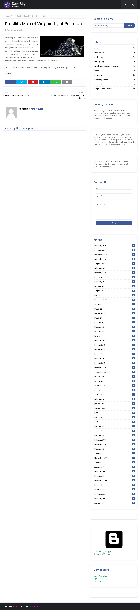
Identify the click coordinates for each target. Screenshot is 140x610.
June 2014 (114, 413)
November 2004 (114, 480)
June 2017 (114, 354)
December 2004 (114, 476)
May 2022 (114, 309)
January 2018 (114, 345)
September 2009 (114, 453)
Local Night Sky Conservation (114, 66)
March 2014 (114, 426)
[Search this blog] (109, 25)
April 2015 (114, 394)
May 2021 (114, 318)
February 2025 (114, 268)
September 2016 (114, 372)
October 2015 (114, 385)
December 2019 (114, 327)
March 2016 (114, 376)
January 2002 (114, 494)
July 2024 (114, 277)
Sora (15, 606)
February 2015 (114, 399)
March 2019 (114, 331)
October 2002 (114, 489)
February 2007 (114, 471)
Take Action (114, 84)
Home (7, 16)
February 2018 (114, 340)
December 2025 (114, 254)
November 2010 (114, 444)
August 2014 (114, 408)
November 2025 (114, 259)
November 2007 (114, 458)
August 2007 (114, 467)
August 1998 (114, 503)
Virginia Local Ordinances (114, 88)
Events (114, 48)
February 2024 (114, 281)
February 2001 (114, 498)
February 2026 (114, 245)
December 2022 (114, 300)
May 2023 (114, 295)
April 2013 (114, 431)
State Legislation (114, 79)
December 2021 (114, 313)
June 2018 (114, 336)
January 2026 (114, 250)
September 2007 (114, 462)
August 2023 (114, 291)
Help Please (114, 52)
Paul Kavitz (11, 30)
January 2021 (114, 322)
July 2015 (114, 390)
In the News (114, 57)
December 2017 (114, 349)
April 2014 (114, 422)
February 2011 (114, 440)
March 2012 (114, 435)
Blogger (35, 606)
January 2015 (114, 403)
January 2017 (114, 363)
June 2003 (114, 485)
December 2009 (114, 449)
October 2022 (114, 304)
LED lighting (114, 61)
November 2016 (114, 367)
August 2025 (114, 263)
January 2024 (114, 286)
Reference (114, 75)
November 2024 (114, 272)
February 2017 (114, 358)
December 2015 (114, 381)
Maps (13, 16)
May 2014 (114, 417)
